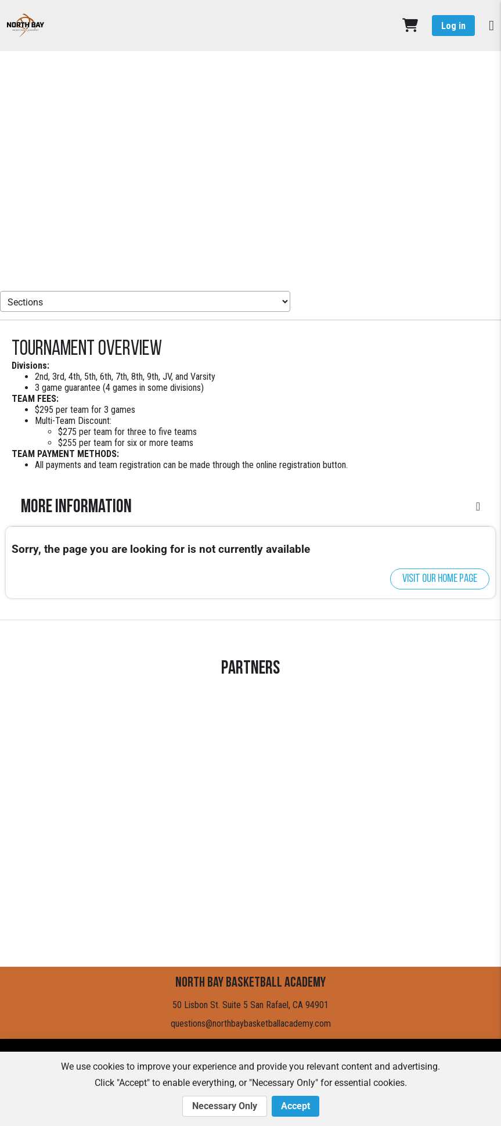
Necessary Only (224, 1106)
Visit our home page (439, 579)
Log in (453, 25)
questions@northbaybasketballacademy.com (251, 1023)
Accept (295, 1106)
